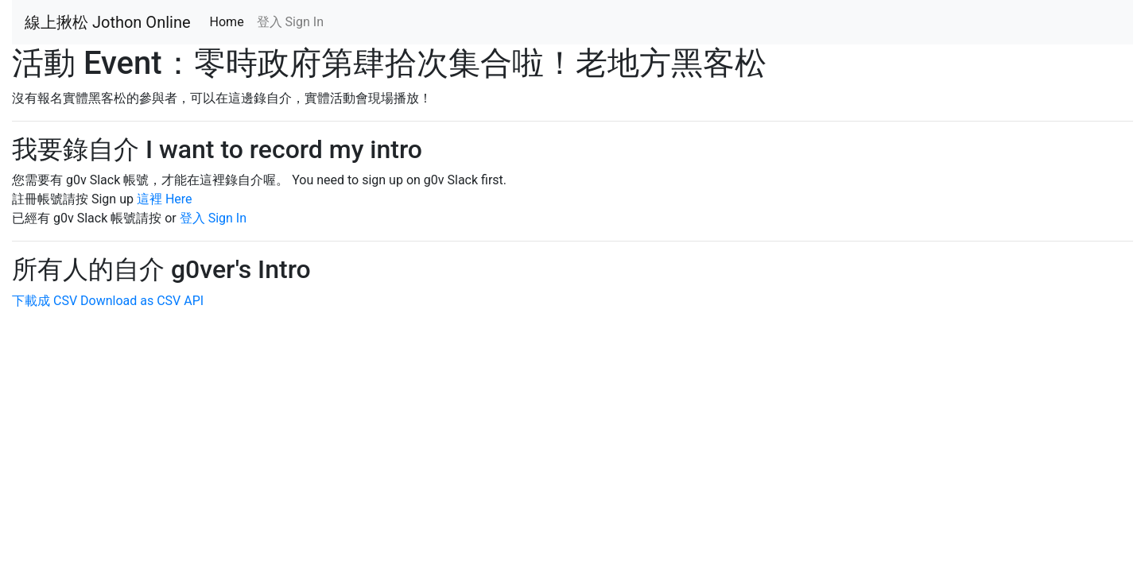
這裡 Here (164, 199)
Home (230, 21)
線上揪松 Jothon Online (108, 22)
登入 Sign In (290, 21)
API (194, 300)
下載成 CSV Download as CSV (96, 300)
